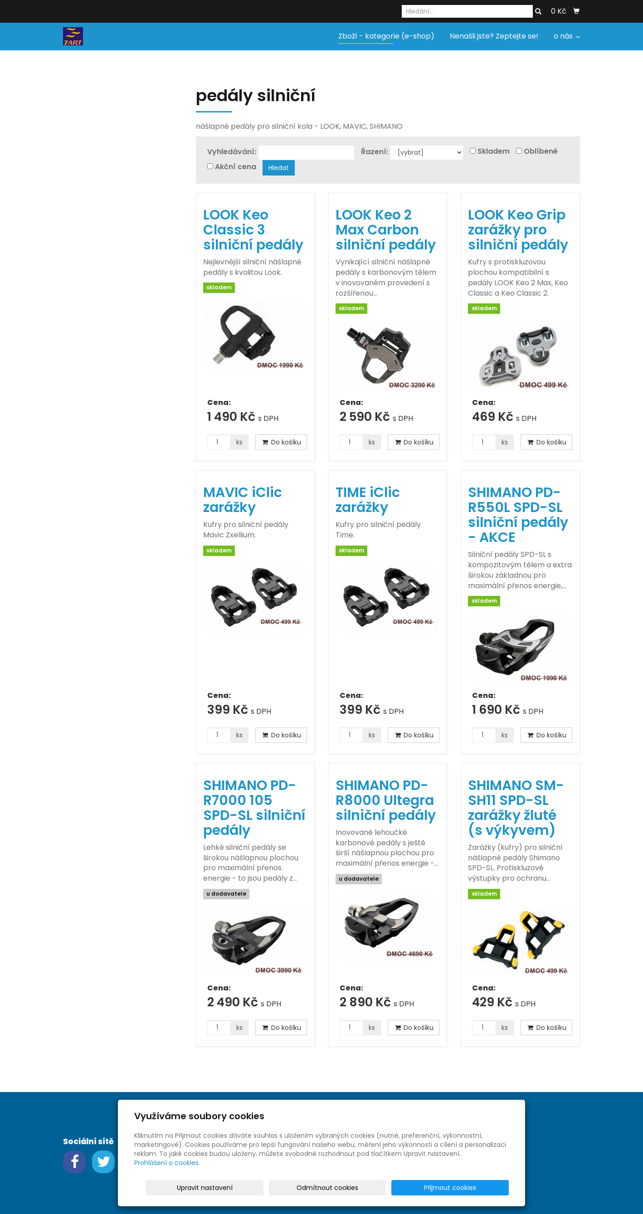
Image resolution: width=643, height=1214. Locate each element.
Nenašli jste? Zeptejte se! (494, 36)
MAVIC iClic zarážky (242, 500)
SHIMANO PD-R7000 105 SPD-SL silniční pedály (254, 808)
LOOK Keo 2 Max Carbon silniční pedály (386, 229)
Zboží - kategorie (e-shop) (386, 36)
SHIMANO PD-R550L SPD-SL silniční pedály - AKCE (518, 515)
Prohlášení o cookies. (167, 1162)
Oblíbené (541, 151)
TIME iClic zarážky (368, 500)
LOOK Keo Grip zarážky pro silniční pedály (518, 229)
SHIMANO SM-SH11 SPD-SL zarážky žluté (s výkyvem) (516, 808)
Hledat (278, 167)
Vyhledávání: (231, 152)
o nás (567, 36)
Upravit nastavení (324, 1187)
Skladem (493, 151)
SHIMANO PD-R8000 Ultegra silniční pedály (386, 800)
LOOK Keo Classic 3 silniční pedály (253, 229)
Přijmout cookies (474, 1187)
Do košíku (281, 442)
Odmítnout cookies (401, 1187)
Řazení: (374, 152)
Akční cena (235, 167)
